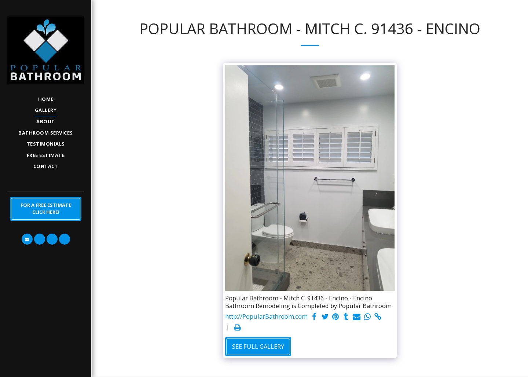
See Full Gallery (258, 346)
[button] (27, 239)
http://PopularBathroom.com (266, 317)
